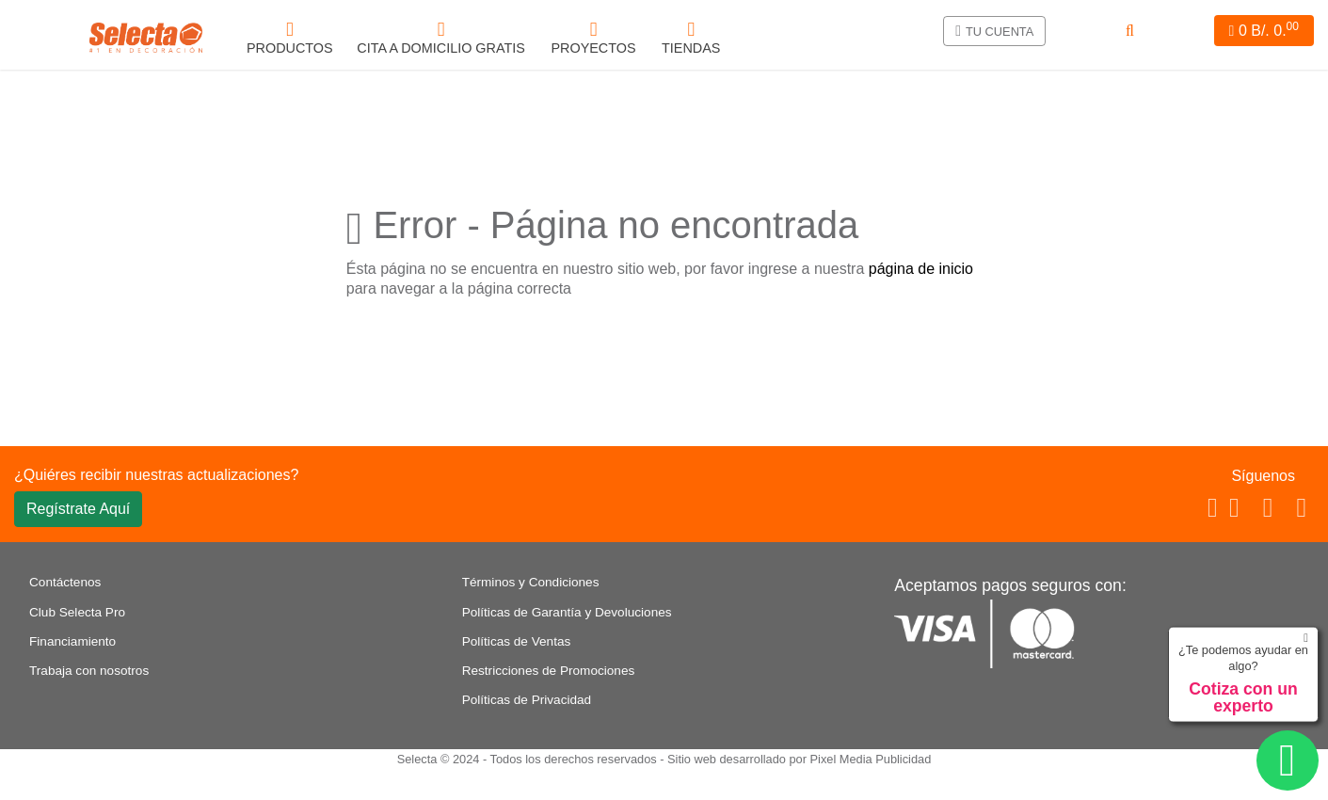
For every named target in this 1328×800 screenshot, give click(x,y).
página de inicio (921, 269)
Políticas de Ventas (516, 641)
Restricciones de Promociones (548, 671)
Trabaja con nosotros (89, 671)
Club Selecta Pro (77, 612)
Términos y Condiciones (531, 582)
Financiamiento (72, 641)
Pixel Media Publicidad (871, 759)
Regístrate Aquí (78, 509)
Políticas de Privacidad (527, 700)
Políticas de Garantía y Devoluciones (567, 612)
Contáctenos (65, 582)
